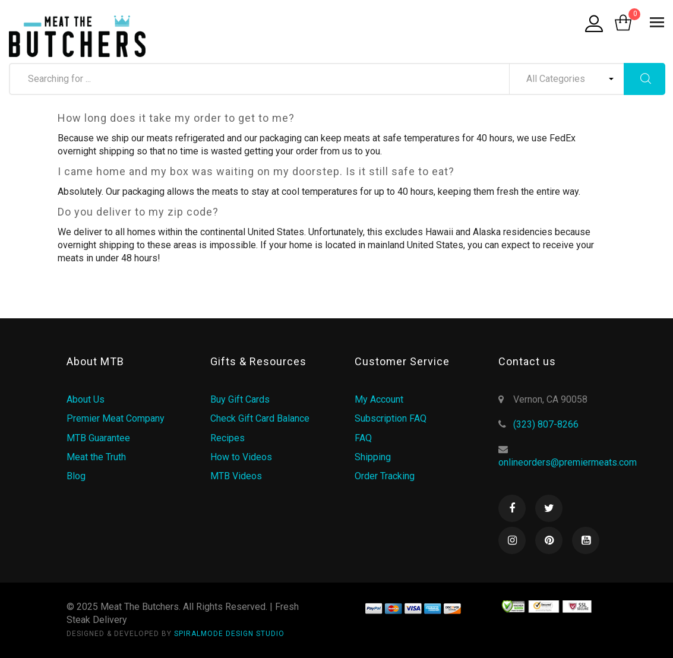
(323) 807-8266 (546, 424)
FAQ (363, 438)
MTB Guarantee (98, 438)
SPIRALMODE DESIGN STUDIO (229, 633)
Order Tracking (385, 476)
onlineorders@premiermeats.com (567, 462)
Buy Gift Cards (240, 399)
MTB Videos (236, 476)
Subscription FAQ (390, 418)
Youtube (585, 540)
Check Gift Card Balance (259, 418)
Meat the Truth (96, 457)
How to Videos (241, 457)
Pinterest (549, 540)
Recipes (227, 438)
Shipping (373, 457)
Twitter (549, 508)
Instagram (512, 540)
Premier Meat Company (116, 418)
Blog (76, 476)
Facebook (512, 508)
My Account (379, 399)
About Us (86, 399)
